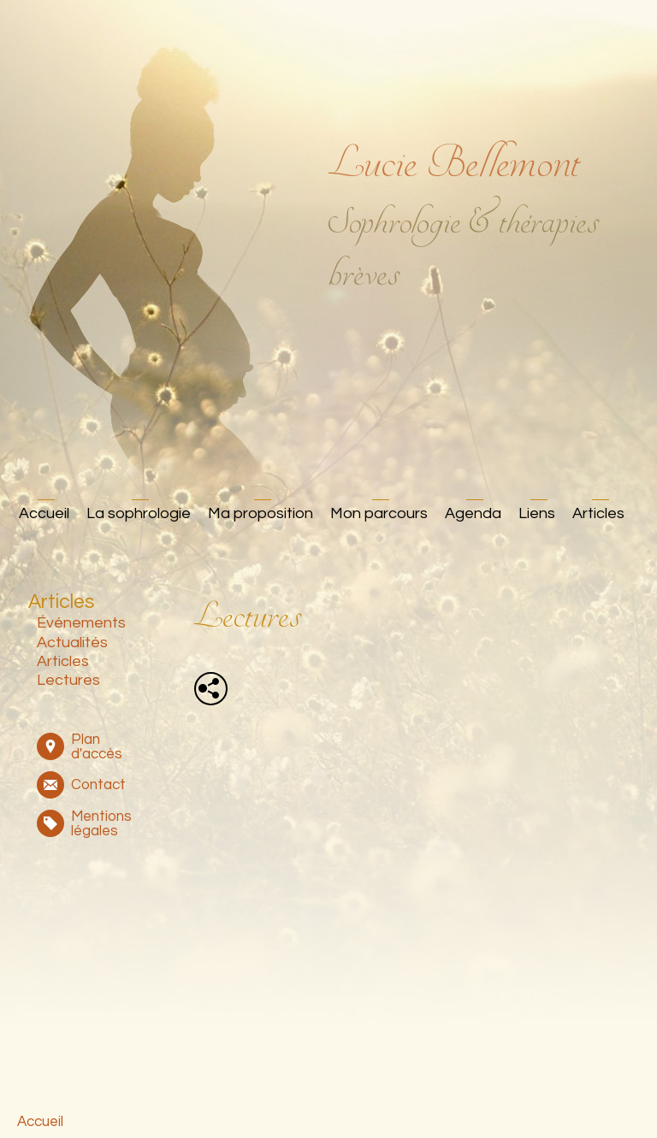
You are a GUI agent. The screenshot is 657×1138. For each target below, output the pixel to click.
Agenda (473, 513)
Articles (598, 513)
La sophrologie (138, 513)
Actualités (72, 642)
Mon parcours (379, 513)
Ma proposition (260, 513)
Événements (81, 623)
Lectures (68, 680)
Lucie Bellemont (454, 163)
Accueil (44, 513)
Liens (536, 513)
